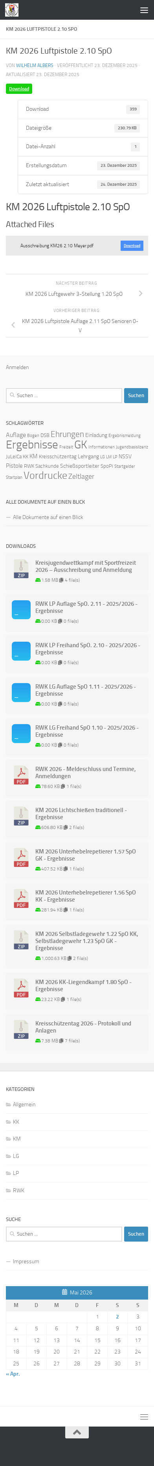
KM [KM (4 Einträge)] (33, 456)
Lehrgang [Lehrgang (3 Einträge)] (88, 456)
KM (17, 1138)
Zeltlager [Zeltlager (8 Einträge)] (81, 476)
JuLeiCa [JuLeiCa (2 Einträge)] (14, 456)
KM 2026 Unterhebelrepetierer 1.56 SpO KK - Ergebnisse (85, 896)
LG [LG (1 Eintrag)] (102, 456)
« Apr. (13, 1374)
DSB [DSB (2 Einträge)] (45, 435)
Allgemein (24, 1104)
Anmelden (17, 367)
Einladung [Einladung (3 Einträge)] (96, 435)
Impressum (26, 1261)
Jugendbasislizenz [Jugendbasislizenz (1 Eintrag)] (132, 447)
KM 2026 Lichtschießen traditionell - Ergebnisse (81, 814)
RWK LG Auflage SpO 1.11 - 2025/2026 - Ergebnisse (85, 690)
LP (16, 1173)
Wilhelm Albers (34, 65)
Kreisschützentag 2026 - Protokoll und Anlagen (83, 1027)
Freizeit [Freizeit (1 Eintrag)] (66, 447)
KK (16, 1122)
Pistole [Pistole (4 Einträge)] (14, 465)
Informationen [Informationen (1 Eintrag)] (101, 447)
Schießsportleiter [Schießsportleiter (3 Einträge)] (79, 466)
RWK (18, 1190)
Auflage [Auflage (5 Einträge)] (16, 435)
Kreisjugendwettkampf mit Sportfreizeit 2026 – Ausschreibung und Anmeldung (85, 566)
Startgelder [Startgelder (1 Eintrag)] (124, 466)
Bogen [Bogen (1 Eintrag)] (33, 435)
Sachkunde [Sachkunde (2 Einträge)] (47, 466)
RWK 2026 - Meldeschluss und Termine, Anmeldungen (85, 773)
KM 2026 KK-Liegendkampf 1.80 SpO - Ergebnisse (83, 986)
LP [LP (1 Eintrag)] (115, 456)
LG (16, 1156)
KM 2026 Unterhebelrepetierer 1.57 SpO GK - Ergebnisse (85, 855)
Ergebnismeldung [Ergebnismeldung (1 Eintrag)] (124, 435)
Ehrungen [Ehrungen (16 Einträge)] (67, 434)
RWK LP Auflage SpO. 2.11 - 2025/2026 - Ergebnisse (86, 607)
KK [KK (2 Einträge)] (25, 456)
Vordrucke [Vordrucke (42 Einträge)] (45, 475)
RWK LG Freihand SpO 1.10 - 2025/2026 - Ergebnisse (87, 731)
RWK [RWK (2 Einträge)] (29, 466)
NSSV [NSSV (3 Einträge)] (125, 456)
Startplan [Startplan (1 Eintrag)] (14, 477)
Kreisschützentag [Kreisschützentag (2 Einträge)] (58, 456)
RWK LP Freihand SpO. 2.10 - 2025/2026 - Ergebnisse (87, 649)
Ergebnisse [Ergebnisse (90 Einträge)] (32, 445)
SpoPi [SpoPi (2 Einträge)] (107, 466)
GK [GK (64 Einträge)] (80, 444)
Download (19, 89)
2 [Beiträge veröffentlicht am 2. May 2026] (117, 1316)
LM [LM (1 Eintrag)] (109, 456)
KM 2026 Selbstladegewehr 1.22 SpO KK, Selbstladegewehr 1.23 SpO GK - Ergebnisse (86, 941)
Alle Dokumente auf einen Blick (48, 517)
